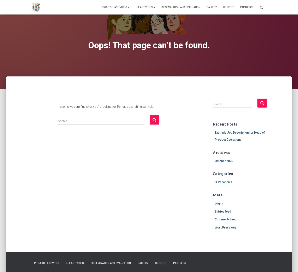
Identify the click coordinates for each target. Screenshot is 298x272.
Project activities (116, 7)
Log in (219, 203)
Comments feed (226, 219)
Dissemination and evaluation (180, 7)
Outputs (228, 7)
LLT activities (145, 7)
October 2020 (224, 161)
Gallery (212, 7)
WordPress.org (225, 227)
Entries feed (223, 211)
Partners (246, 7)
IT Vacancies (223, 182)
